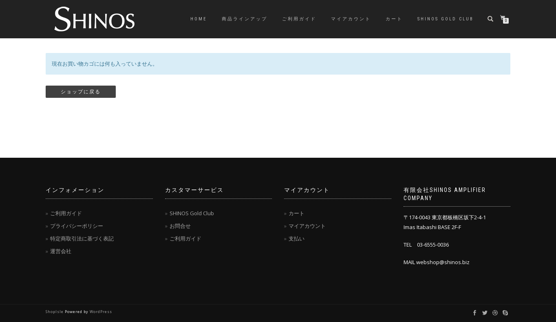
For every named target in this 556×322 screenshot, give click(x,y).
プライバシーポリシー (76, 225)
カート (394, 19)
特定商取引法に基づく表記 (82, 238)
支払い (296, 238)
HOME (198, 19)
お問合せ (180, 225)
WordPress (101, 311)
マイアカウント (351, 19)
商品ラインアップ (244, 19)
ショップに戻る (81, 92)
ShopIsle (55, 311)
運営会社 (60, 251)
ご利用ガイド (299, 19)
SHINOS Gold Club (445, 19)
